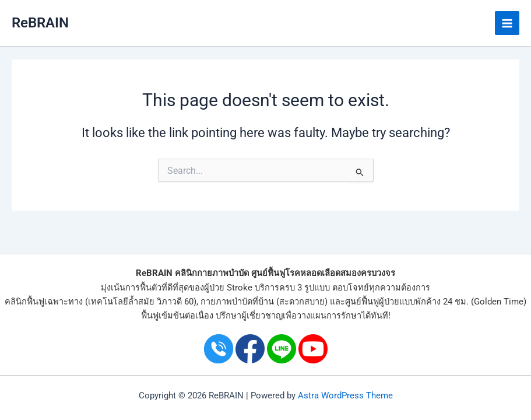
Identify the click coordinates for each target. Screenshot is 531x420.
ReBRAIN (40, 23)
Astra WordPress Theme (345, 395)
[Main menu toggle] (507, 23)
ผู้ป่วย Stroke (228, 287)
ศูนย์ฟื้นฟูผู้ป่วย (372, 301)
